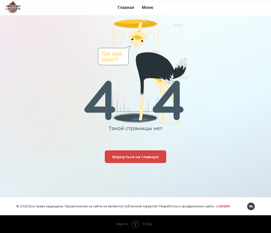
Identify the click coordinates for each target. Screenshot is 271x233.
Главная (126, 7)
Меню (148, 7)
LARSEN (223, 206)
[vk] (251, 206)
